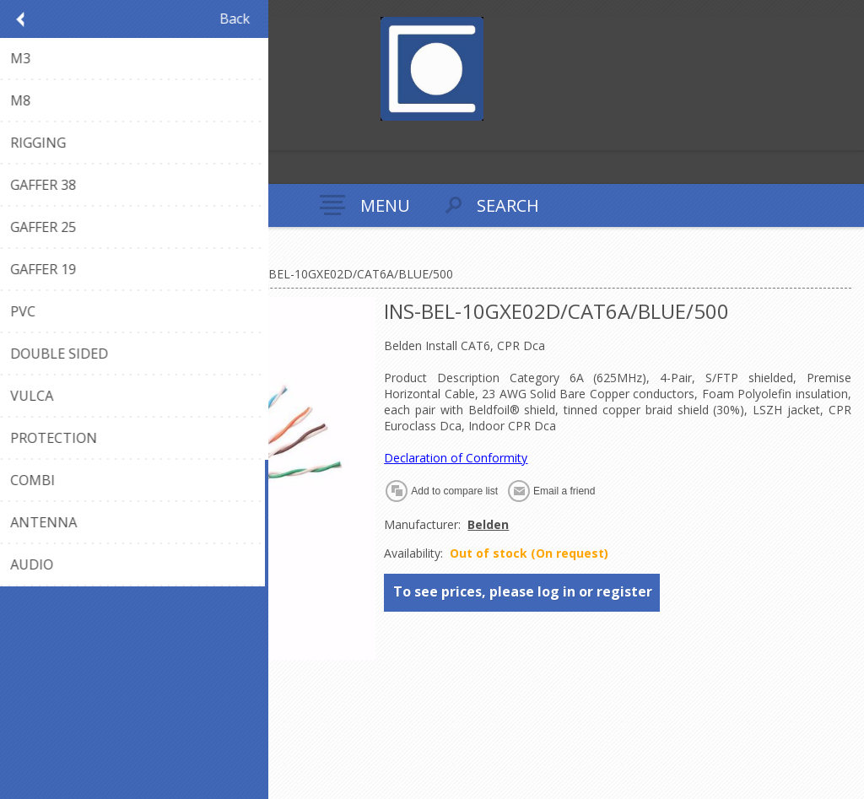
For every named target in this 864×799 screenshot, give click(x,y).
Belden (488, 524)
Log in (49, 135)
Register (16, 135)
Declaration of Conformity (455, 458)
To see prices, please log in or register (522, 591)
